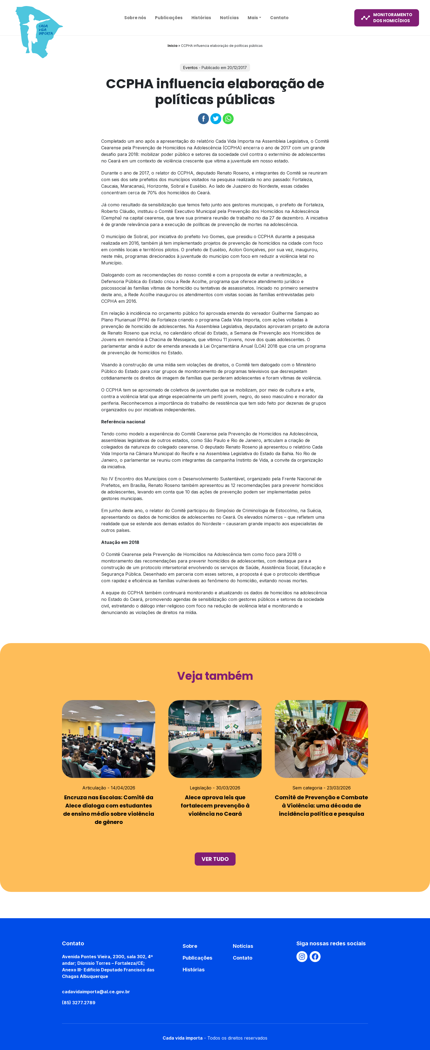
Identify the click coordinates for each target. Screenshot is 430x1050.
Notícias (229, 17)
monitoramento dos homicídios (386, 18)
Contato (279, 17)
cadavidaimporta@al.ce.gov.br (96, 991)
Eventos (190, 67)
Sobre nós (135, 17)
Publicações (169, 17)
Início (172, 46)
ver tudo (215, 859)
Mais (253, 17)
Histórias (201, 17)
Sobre (190, 946)
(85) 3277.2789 (78, 1002)
